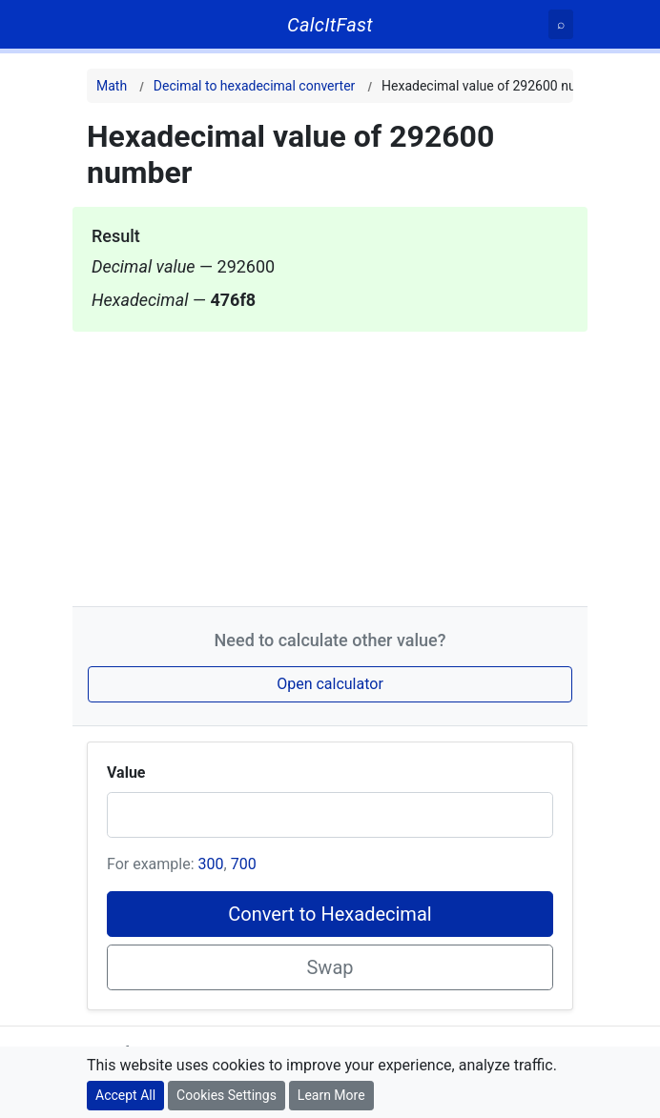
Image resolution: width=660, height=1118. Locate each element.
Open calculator (330, 684)
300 (211, 864)
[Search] (560, 24)
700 (244, 864)
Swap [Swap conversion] (329, 967)
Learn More (331, 1095)
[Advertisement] (330, 465)
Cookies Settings (226, 1095)
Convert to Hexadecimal (329, 914)
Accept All (125, 1095)
